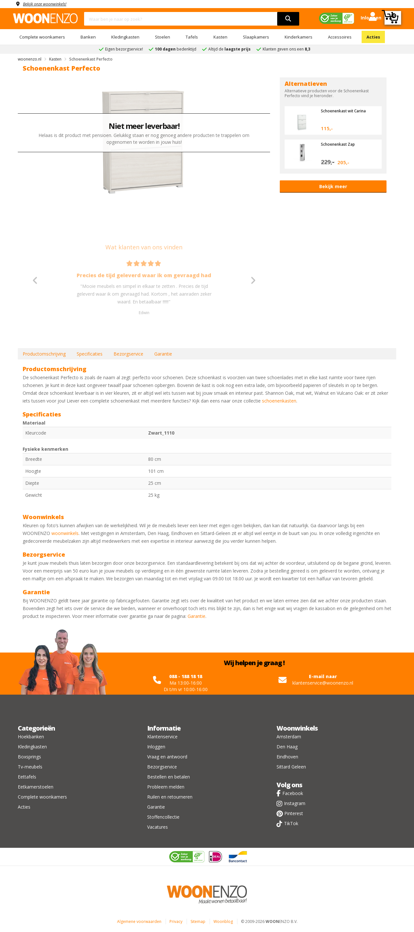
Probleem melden (165, 787)
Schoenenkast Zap (340, 144)
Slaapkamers (256, 37)
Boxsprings (29, 757)
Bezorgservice (128, 354)
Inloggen (156, 747)
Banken (88, 37)
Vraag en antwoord (167, 757)
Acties (373, 37)
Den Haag (287, 747)
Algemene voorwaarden (139, 921)
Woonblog (223, 921)
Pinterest (293, 813)
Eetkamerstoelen (35, 787)
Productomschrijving (44, 354)
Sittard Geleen (291, 767)
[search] (288, 19)
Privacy (175, 921)
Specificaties (90, 354)
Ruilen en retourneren (169, 797)
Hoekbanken (31, 736)
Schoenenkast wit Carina (346, 111)
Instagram (294, 803)
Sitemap (198, 921)
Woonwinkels (297, 728)
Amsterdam (289, 736)
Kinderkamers (298, 37)
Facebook (292, 793)
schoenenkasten (279, 401)
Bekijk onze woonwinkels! (48, 4)
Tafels (192, 37)
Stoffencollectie (163, 817)
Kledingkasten (125, 37)
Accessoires (340, 37)
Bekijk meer (333, 186)
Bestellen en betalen (168, 777)
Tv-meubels (30, 767)
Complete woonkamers (42, 37)
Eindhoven (287, 757)
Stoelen (162, 37)
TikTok (291, 823)
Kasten (220, 37)
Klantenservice (162, 736)
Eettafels (27, 777)
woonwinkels (65, 533)
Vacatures (157, 827)
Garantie (163, 354)
